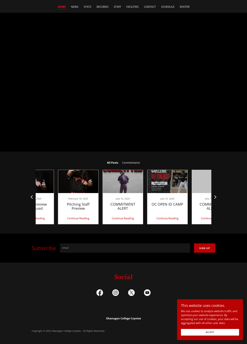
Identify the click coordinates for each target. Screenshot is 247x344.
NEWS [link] (74, 7)
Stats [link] (87, 7)
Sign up (204, 248)
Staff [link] (117, 7)
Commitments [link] (131, 162)
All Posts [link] (112, 162)
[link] (56, 197)
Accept (210, 332)
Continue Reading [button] (57, 218)
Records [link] (102, 7)
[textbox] (125, 248)
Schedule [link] (168, 7)
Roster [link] (185, 7)
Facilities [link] (132, 7)
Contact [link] (150, 7)
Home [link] (62, 7)
